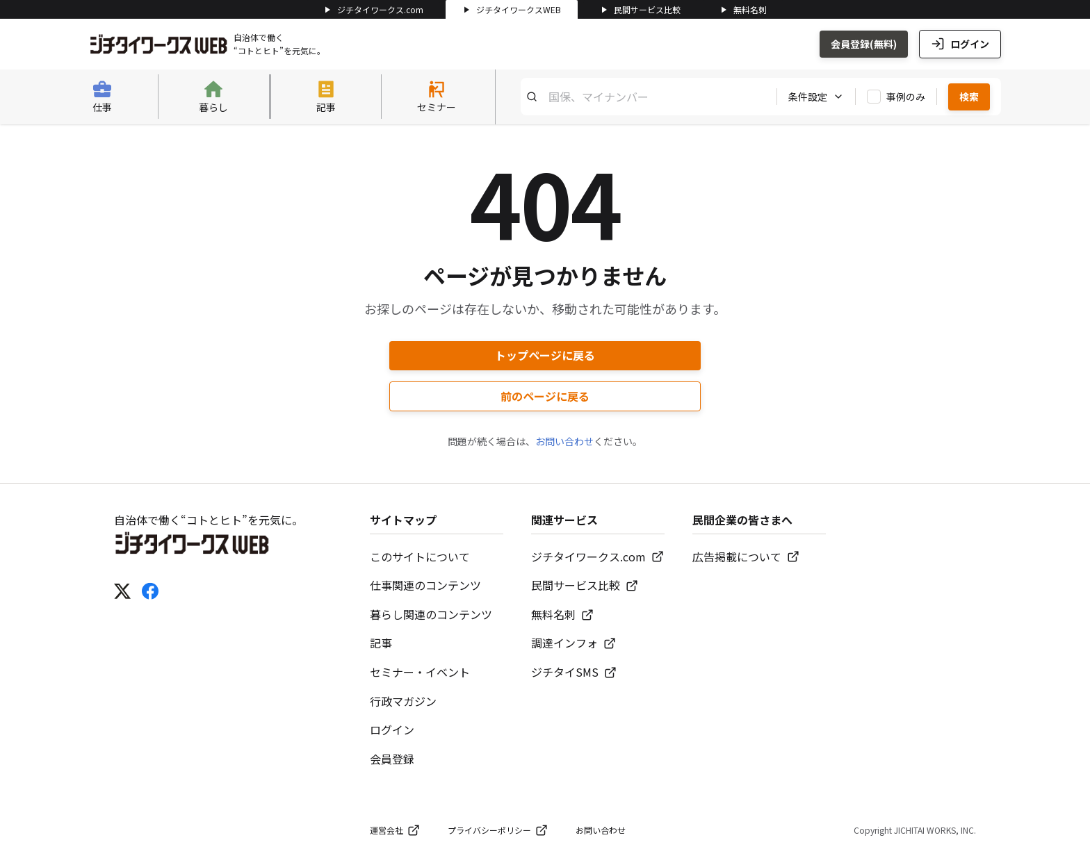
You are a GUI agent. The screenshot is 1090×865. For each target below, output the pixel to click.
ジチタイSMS (574, 672)
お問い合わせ (564, 441)
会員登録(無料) (864, 44)
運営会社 (395, 830)
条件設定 (816, 97)
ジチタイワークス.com (373, 9)
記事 (381, 642)
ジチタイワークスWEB (511, 9)
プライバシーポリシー (498, 830)
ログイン (960, 44)
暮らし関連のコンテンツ (431, 614)
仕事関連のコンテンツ (425, 585)
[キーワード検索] (643, 96)
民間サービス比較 (640, 9)
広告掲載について (745, 556)
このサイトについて (420, 556)
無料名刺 (743, 9)
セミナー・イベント (420, 672)
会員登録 (392, 758)
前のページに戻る (545, 396)
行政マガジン (403, 701)
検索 (969, 97)
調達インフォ (573, 642)
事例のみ (905, 97)
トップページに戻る (545, 355)
